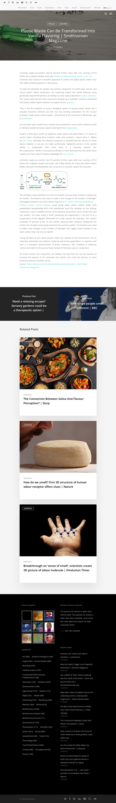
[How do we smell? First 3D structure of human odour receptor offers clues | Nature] (58, 460)
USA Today (27, 140)
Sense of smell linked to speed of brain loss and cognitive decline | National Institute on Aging (74, 759)
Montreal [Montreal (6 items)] (41, 704)
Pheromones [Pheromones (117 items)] (30, 727)
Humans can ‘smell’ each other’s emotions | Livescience (74, 655)
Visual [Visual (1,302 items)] (27, 754)
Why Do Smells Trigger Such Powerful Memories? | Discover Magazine (76, 666)
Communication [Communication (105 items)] (31, 670)
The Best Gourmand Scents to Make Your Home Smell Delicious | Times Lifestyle (75, 709)
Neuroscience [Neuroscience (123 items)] (30, 722)
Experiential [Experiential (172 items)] (29, 691)
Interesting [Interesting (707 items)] (29, 700)
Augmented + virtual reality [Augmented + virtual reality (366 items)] (36, 661)
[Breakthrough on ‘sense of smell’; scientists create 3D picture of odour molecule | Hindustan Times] (58, 543)
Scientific (63, 24)
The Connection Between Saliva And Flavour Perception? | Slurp (75, 722)
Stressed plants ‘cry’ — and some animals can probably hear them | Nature (75, 773)
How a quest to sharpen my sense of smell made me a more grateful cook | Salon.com (76, 734)
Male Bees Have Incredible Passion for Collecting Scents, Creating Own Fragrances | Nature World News (76, 695)
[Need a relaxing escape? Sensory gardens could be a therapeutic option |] (29, 304)
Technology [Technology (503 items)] (29, 740)
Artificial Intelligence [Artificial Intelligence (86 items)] (42, 656)
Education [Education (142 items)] (29, 682)
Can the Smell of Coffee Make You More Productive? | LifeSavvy (74, 747)
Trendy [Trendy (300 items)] (27, 749)
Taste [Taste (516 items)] (44, 736)
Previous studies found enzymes (35, 205)
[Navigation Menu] (110, 13)
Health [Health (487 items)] (39, 695)
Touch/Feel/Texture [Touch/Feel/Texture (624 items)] (33, 745)
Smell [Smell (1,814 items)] (27, 731)
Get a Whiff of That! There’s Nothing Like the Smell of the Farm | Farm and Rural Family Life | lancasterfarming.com (76, 680)
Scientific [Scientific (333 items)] (46, 727)
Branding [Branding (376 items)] (28, 665)
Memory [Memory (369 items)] (28, 704)
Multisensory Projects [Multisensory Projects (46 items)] (33, 713)
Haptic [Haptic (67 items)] (27, 695)
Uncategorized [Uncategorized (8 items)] (42, 749)
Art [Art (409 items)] (26, 656)
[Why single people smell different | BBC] (87, 304)
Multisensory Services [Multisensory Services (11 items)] (33, 718)
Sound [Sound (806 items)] (40, 731)
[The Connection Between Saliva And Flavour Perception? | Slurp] (58, 376)
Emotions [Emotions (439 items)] (44, 682)
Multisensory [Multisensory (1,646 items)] (30, 709)
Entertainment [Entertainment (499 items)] (30, 686)
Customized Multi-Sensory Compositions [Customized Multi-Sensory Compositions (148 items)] (33, 676)
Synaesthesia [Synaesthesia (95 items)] (29, 736)
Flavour (51, 24)
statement (27, 118)
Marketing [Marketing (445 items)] (45, 700)
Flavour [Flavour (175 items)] (44, 691)
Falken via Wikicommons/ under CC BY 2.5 (73, 76)
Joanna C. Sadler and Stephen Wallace (75, 201)
